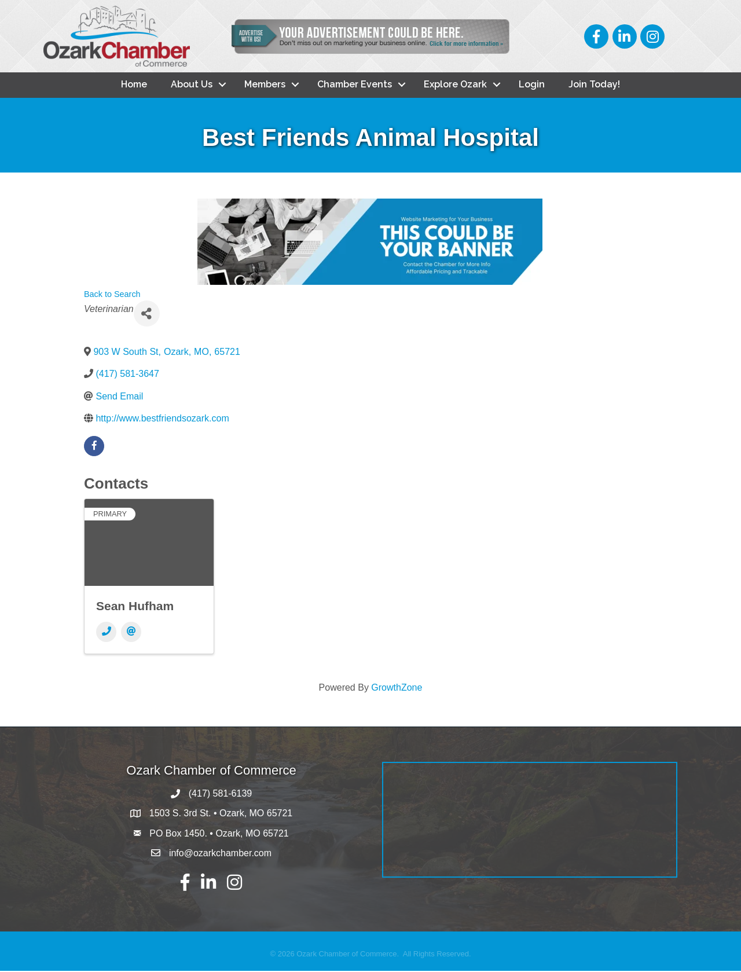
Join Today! (594, 85)
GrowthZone (396, 689)
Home (134, 85)
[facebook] (94, 447)
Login (532, 85)
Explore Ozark (455, 85)
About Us (191, 85)
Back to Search (112, 295)
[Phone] (106, 633)
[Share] (147, 315)
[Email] (131, 633)
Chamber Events (354, 85)
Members (264, 85)
